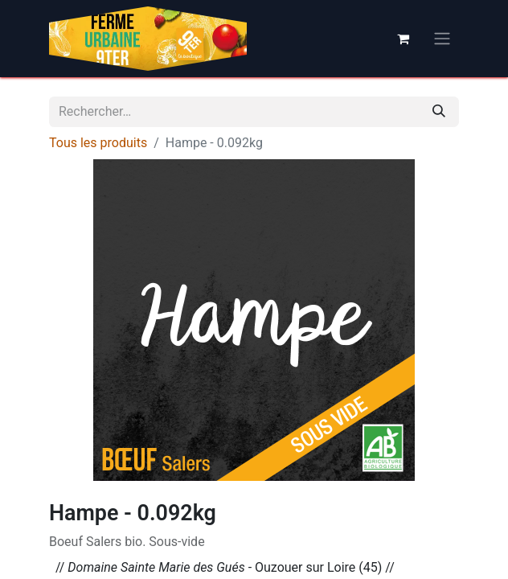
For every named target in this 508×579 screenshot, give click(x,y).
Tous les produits (98, 142)
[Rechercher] (439, 111)
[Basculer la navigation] (442, 39)
